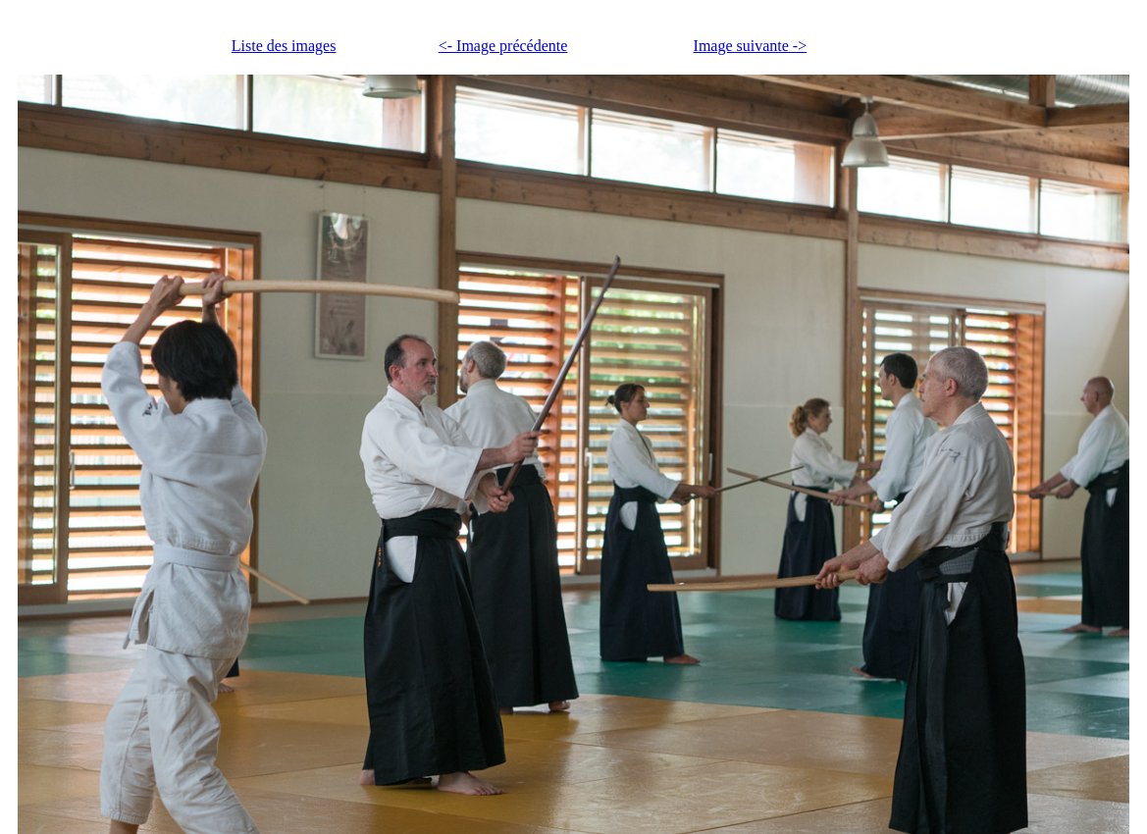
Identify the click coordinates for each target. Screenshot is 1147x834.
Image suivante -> (751, 45)
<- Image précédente (503, 45)
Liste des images (284, 45)
